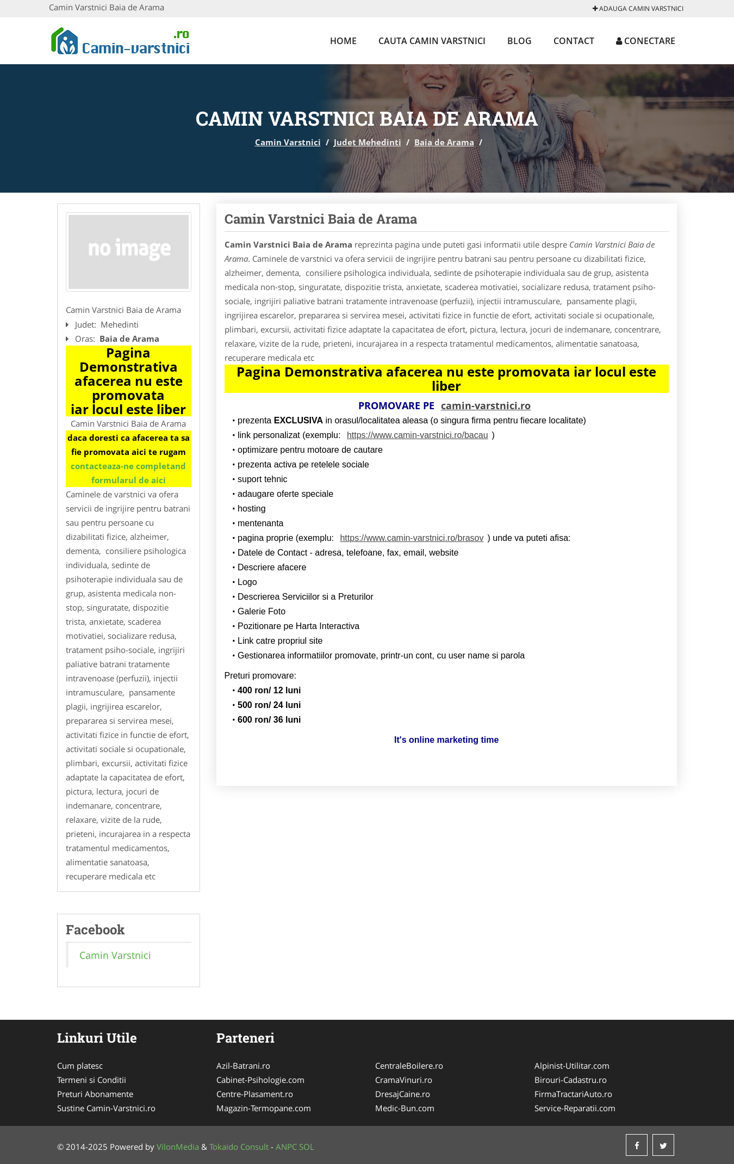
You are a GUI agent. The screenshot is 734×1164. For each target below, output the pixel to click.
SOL (306, 1146)
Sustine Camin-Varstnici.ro (106, 1108)
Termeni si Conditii (91, 1079)
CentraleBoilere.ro (409, 1065)
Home (343, 41)
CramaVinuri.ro (403, 1079)
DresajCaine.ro (402, 1093)
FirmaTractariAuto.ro (573, 1093)
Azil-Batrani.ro (243, 1065)
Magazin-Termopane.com (263, 1108)
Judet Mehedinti (367, 142)
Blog (519, 41)
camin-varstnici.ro (486, 405)
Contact (573, 41)
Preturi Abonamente (95, 1093)
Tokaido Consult (239, 1146)
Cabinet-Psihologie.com (260, 1079)
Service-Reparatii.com (574, 1108)
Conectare (645, 41)
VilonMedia (178, 1146)
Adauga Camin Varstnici (638, 8)
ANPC (286, 1146)
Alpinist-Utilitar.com (571, 1065)
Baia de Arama (444, 142)
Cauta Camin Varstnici (432, 41)
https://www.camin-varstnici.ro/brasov (411, 538)
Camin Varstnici (288, 142)
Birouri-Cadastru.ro (570, 1079)
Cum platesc (80, 1065)
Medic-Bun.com (404, 1108)
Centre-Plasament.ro (254, 1093)
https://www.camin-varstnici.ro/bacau (417, 435)
